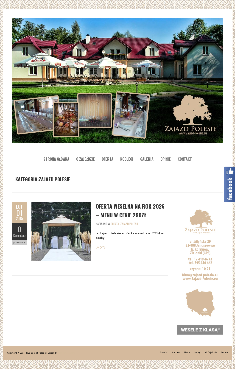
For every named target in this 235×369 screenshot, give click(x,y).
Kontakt (185, 159)
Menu (187, 352)
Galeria (147, 159)
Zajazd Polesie (129, 223)
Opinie (165, 159)
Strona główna (56, 159)
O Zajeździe (85, 159)
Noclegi (126, 159)
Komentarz (19, 235)
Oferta (107, 159)
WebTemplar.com (66, 352)
